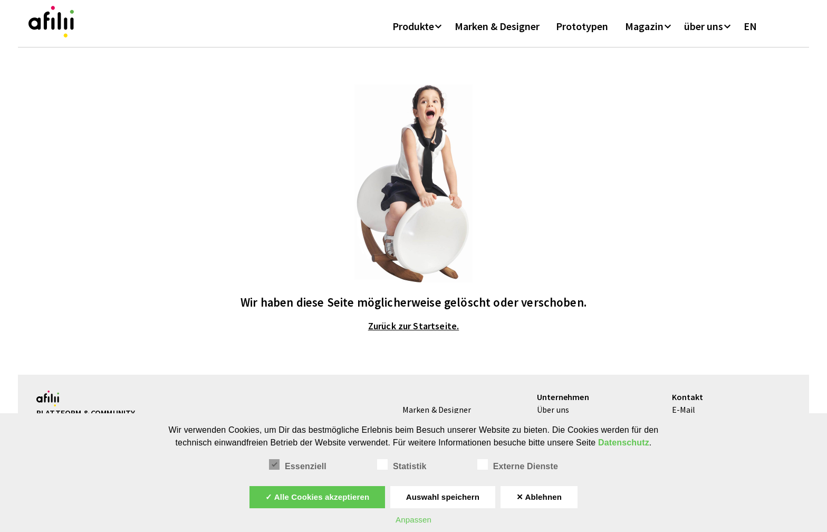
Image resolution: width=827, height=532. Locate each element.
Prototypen (582, 31)
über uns (703, 31)
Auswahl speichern (442, 496)
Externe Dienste (517, 465)
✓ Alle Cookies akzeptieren (317, 496)
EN (750, 31)
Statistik (402, 465)
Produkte (413, 31)
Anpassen (413, 519)
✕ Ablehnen (539, 496)
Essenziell (297, 465)
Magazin (644, 31)
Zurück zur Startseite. (413, 333)
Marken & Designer (497, 31)
